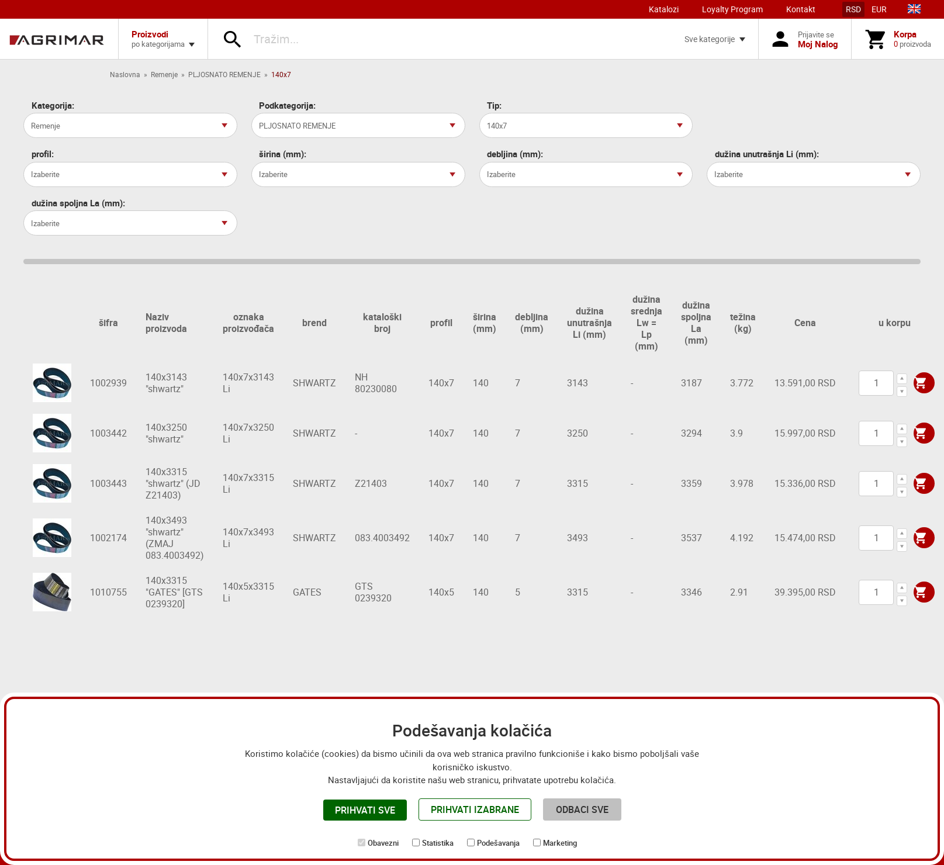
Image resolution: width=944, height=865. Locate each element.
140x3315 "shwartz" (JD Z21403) (173, 483)
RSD (853, 9)
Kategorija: (53, 105)
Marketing (560, 842)
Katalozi (664, 9)
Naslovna (125, 74)
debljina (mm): (515, 154)
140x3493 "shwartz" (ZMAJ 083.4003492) (175, 538)
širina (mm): (282, 154)
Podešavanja (498, 842)
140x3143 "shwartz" (166, 383)
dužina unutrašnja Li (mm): (767, 154)
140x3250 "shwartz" (166, 433)
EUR (879, 9)
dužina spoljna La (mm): (78, 203)
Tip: (494, 105)
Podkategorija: (287, 105)
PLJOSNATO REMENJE (224, 74)
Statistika (438, 842)
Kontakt (800, 9)
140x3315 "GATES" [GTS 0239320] (174, 592)
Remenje (164, 74)
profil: (43, 154)
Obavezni (383, 842)
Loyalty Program (732, 9)
